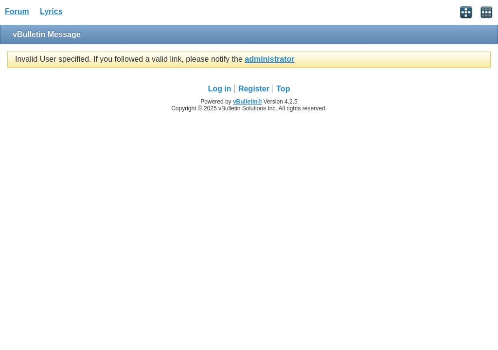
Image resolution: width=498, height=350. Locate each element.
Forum (17, 11)
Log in (219, 89)
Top (283, 89)
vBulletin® (247, 101)
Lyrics (51, 11)
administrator (269, 59)
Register (253, 89)
